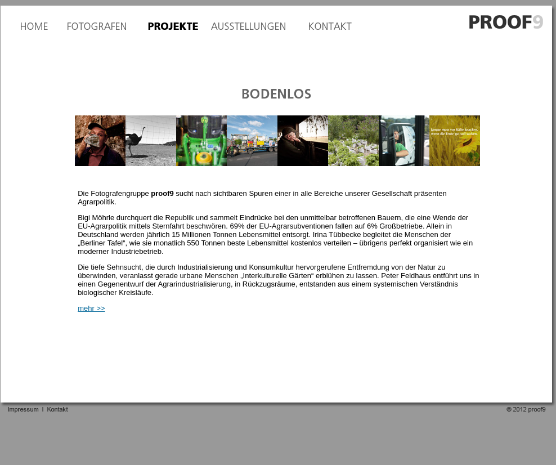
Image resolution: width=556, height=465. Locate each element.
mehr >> (91, 308)
